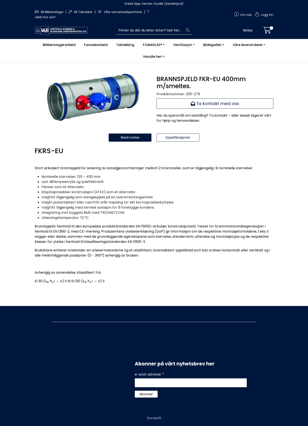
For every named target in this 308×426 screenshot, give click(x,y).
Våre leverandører (248, 45)
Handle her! (152, 56)
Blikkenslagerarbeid (59, 45)
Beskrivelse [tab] (130, 137)
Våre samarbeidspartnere (120, 12)
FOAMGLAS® (152, 45)
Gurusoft (154, 418)
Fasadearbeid (96, 45)
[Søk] (150, 30)
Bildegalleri (212, 45)
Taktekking (125, 45)
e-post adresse (149, 374)
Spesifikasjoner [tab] (178, 137)
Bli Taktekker (80, 12)
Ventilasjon (182, 45)
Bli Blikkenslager (49, 12)
